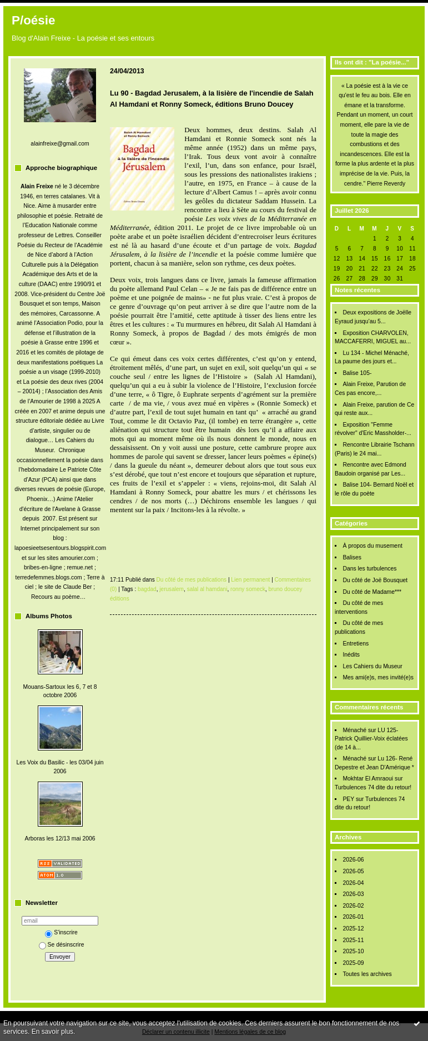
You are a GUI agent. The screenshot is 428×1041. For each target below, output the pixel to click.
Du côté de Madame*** (372, 592)
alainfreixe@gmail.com (60, 144)
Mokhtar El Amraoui (368, 778)
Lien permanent (250, 580)
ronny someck (247, 589)
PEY (348, 799)
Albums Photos (49, 616)
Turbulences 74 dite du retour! (373, 787)
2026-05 (353, 871)
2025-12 (353, 928)
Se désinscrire (61, 945)
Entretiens (356, 643)
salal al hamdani (207, 589)
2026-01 (353, 917)
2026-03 (353, 894)
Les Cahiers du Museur (372, 666)
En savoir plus (52, 1031)
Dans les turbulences (369, 568)
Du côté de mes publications (192, 580)
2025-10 (353, 951)
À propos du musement (372, 546)
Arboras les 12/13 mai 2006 (59, 838)
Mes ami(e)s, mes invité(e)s (378, 677)
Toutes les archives (367, 974)
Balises (352, 557)
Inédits (351, 655)
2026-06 (353, 860)
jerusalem (171, 589)
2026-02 (353, 906)
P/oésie (33, 20)
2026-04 (353, 883)
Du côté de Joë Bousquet (375, 580)
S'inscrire (61, 932)
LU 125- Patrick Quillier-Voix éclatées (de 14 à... (371, 738)
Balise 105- (357, 373)
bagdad (147, 589)
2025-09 (353, 963)
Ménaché (354, 730)
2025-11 (353, 940)
